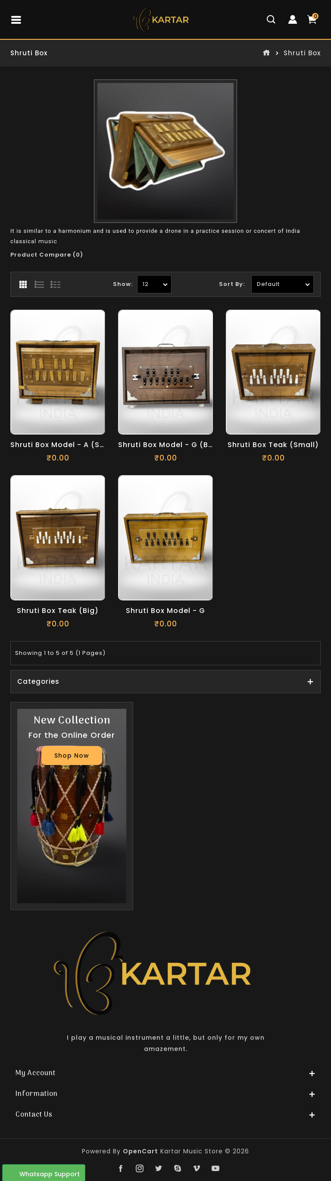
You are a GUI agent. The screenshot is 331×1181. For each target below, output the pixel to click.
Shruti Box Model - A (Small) (57, 445)
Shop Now (71, 755)
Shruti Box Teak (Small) (273, 445)
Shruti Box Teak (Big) (58, 611)
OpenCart (140, 1151)
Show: (123, 284)
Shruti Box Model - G (165, 611)
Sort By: (232, 284)
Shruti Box (302, 53)
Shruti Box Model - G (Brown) (165, 445)
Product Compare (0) (46, 255)
